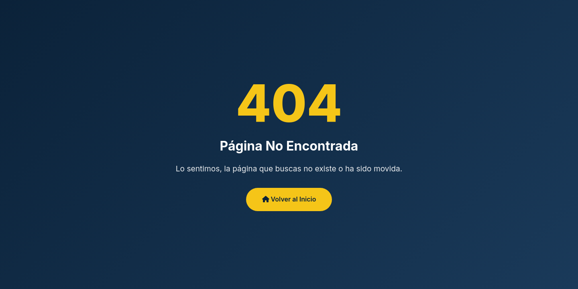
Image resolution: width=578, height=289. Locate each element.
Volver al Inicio (289, 199)
